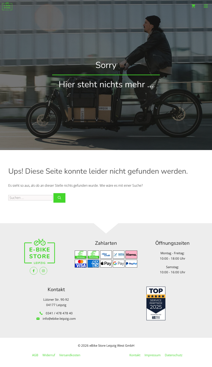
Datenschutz (173, 355)
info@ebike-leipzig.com (59, 318)
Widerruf (48, 355)
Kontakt (134, 355)
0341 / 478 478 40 (59, 313)
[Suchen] (59, 198)
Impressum (153, 355)
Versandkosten (69, 355)
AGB (35, 355)
